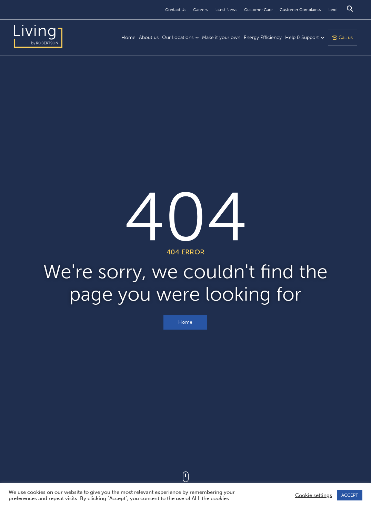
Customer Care (258, 9)
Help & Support (302, 37)
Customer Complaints (300, 9)
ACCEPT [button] (349, 495)
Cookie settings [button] (313, 495)
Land (332, 9)
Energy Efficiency (263, 37)
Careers (200, 9)
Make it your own (221, 37)
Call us (346, 37)
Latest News (225, 9)
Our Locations (177, 37)
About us (149, 37)
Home (128, 37)
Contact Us (175, 9)
